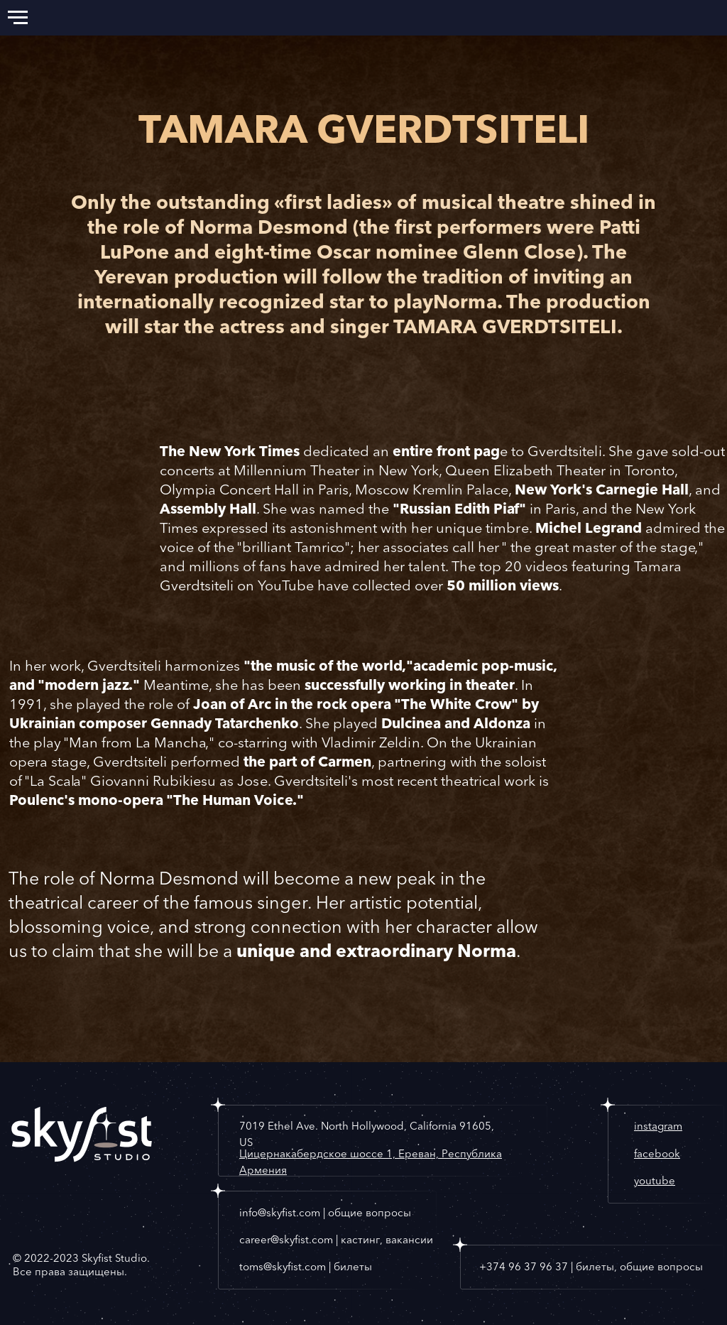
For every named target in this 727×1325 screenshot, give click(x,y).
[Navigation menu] (18, 18)
